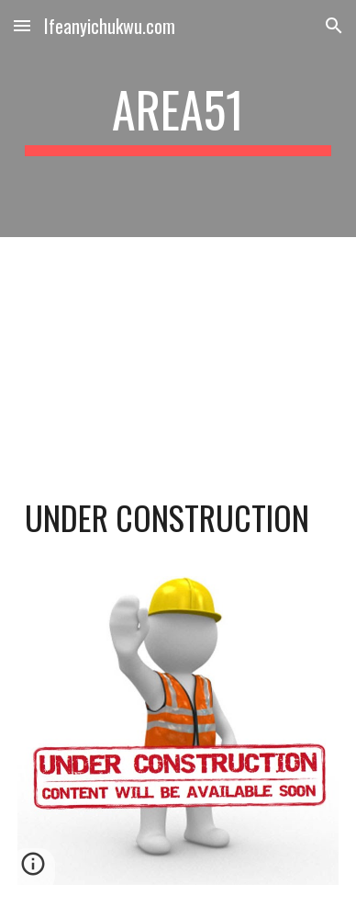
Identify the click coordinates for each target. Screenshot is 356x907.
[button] (22, 25)
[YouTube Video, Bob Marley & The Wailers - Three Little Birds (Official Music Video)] (178, 349)
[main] (178, 119)
